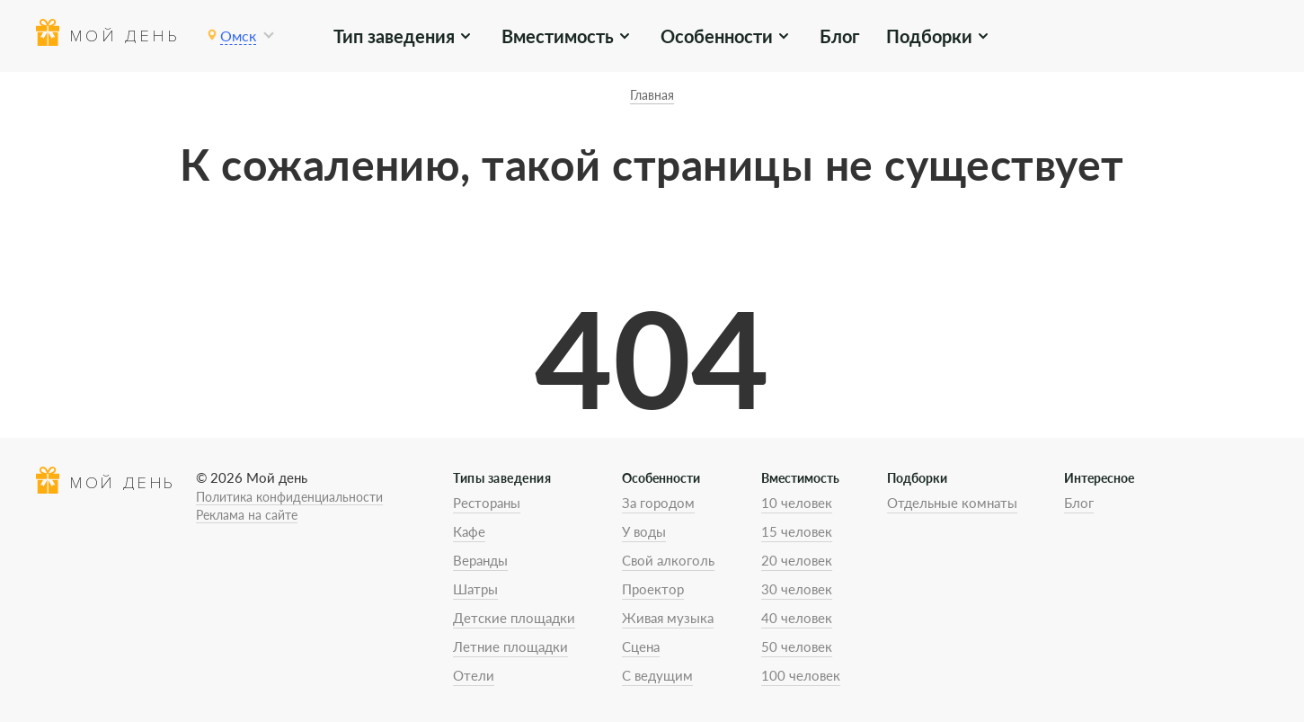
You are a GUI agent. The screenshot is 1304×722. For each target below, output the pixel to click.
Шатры (475, 589)
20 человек (796, 560)
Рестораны (486, 503)
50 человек (796, 646)
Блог (839, 36)
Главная (652, 95)
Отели (473, 675)
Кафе (469, 531)
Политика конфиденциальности (289, 496)
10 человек (796, 503)
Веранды (480, 560)
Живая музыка (668, 618)
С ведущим (657, 675)
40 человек (796, 618)
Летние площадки (510, 646)
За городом (658, 503)
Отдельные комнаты (952, 503)
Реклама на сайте (246, 514)
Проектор (653, 589)
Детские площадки (514, 618)
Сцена (641, 646)
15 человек (796, 531)
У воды (644, 531)
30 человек (796, 589)
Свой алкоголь (668, 560)
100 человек (800, 675)
